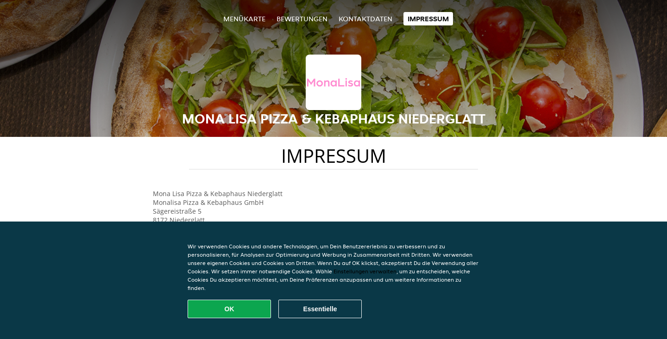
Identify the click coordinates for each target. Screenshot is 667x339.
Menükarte (244, 19)
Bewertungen (302, 19)
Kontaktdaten (365, 19)
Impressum (428, 19)
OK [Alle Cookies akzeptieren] (229, 309)
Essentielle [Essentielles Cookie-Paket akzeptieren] (320, 309)
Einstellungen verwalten (365, 271)
